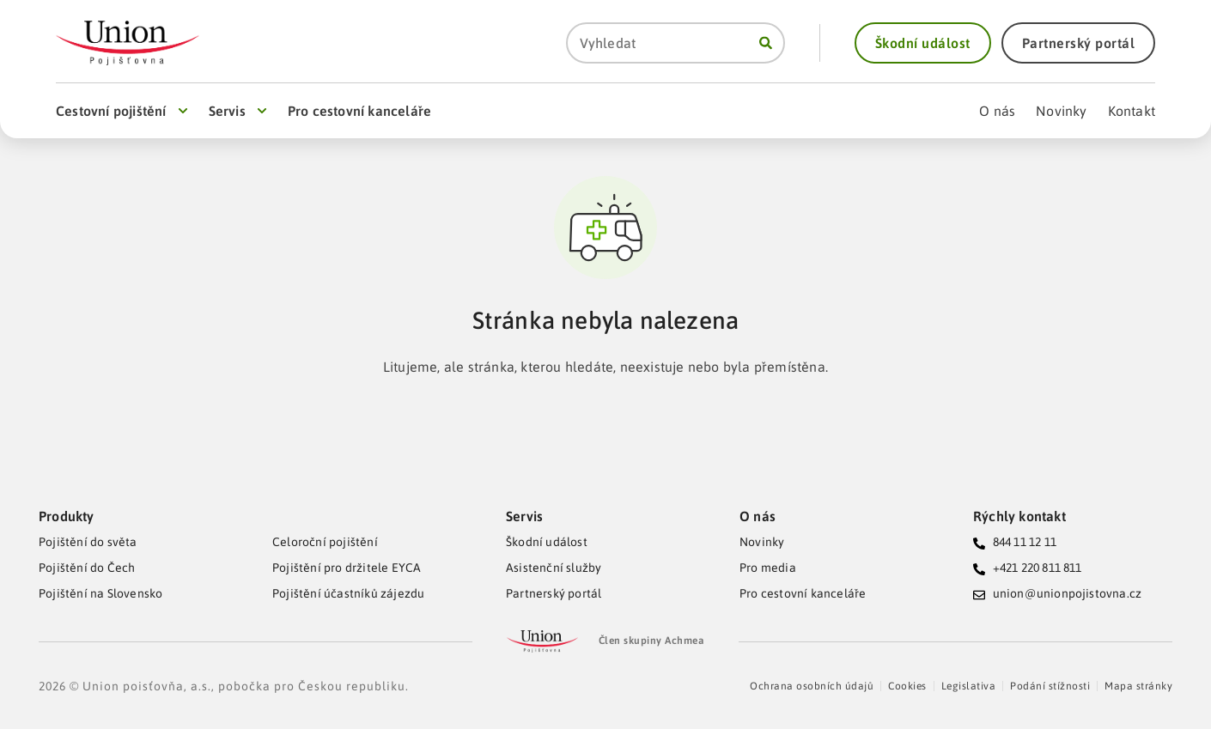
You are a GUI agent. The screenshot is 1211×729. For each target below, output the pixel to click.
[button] (923, 43)
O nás (757, 516)
